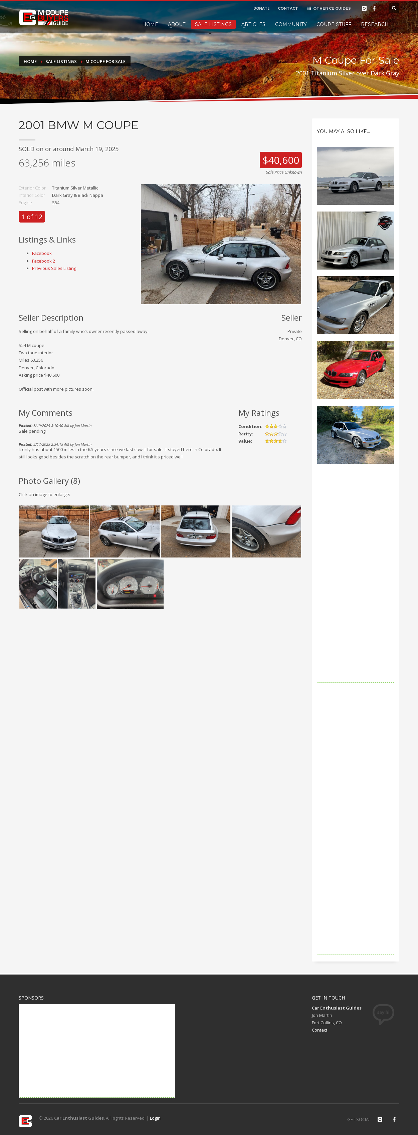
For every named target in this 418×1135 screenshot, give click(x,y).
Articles (253, 24)
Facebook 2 (43, 261)
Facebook (42, 253)
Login (155, 1118)
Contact (319, 1030)
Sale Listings (213, 24)
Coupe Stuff (334, 24)
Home (150, 24)
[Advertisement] (356, 582)
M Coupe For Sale (105, 61)
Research (375, 24)
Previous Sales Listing (54, 268)
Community (291, 24)
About (176, 24)
